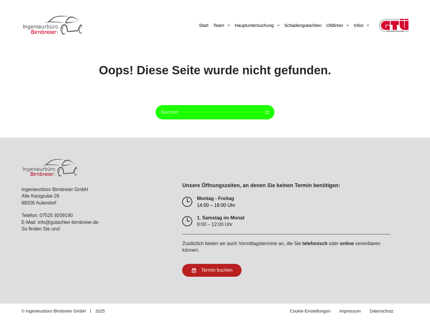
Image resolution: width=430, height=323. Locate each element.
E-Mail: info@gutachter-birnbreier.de (60, 222)
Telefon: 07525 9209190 (47, 215)
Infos (362, 25)
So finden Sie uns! (41, 228)
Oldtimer (338, 25)
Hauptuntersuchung (258, 25)
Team (222, 25)
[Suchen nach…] (207, 112)
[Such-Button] (267, 112)
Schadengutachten (303, 25)
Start (203, 25)
